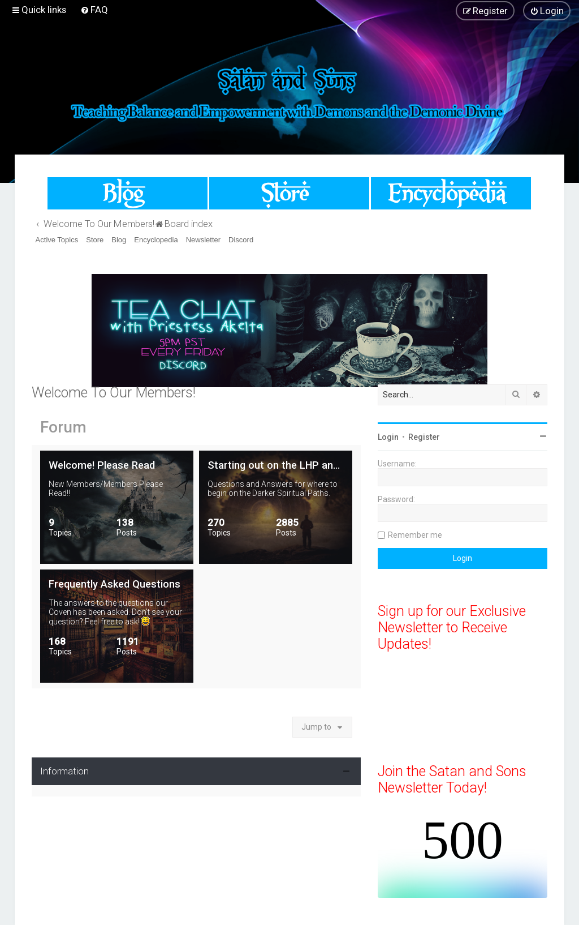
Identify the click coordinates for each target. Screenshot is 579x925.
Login (388, 437)
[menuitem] (94, 9)
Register (424, 437)
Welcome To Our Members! (114, 392)
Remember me (415, 534)
